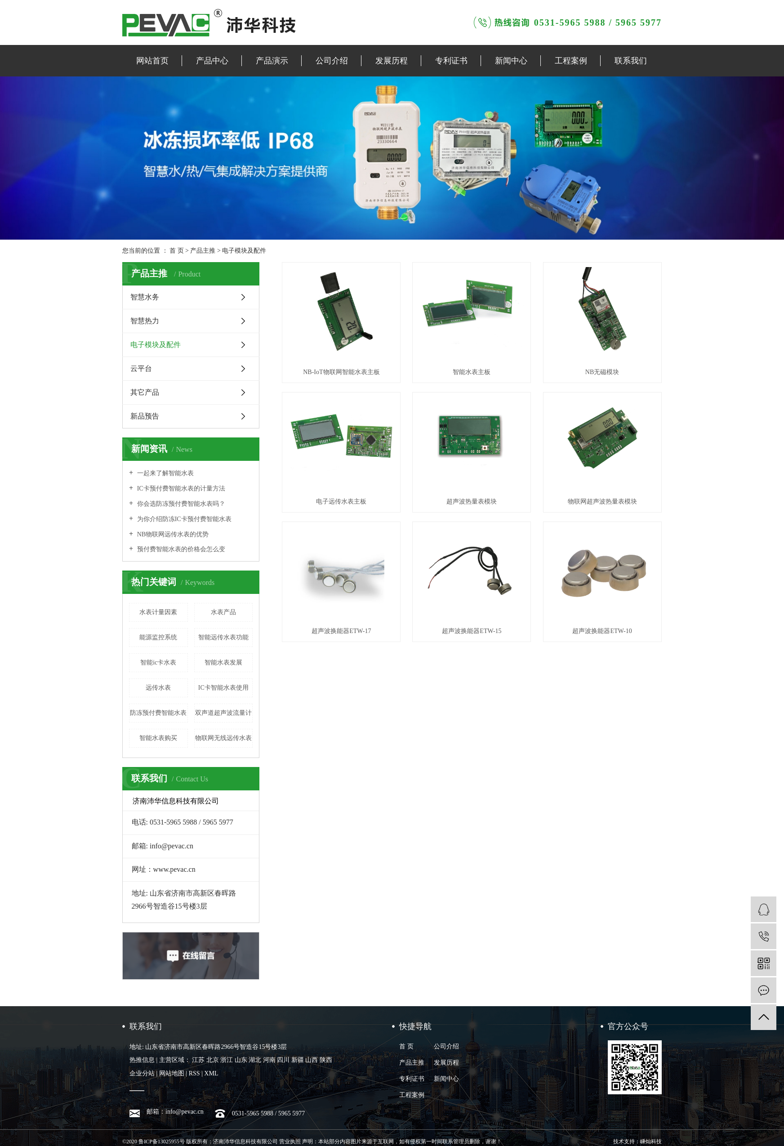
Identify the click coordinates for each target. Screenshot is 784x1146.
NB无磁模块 (602, 372)
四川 (283, 1060)
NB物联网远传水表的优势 (172, 534)
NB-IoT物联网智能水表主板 (341, 372)
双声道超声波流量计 (223, 712)
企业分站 (142, 1073)
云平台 (141, 368)
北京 (212, 1060)
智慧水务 (144, 297)
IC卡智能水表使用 (223, 687)
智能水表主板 (471, 372)
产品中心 (212, 60)
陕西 (326, 1060)
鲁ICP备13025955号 (161, 1141)
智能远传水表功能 (223, 637)
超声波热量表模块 (471, 501)
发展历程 (391, 60)
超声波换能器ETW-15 (471, 631)
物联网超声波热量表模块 (602, 501)
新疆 (297, 1060)
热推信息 (142, 1060)
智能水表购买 (158, 738)
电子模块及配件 (244, 250)
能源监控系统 (158, 637)
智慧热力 (144, 321)
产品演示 (272, 60)
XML (211, 1073)
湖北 (255, 1060)
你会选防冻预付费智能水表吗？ (180, 503)
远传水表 (158, 687)
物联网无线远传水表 (223, 738)
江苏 (198, 1060)
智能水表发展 (223, 662)
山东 (241, 1060)
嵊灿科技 (651, 1141)
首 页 (176, 250)
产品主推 (202, 250)
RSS (194, 1073)
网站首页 (152, 60)
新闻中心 (511, 60)
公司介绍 (332, 60)
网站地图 (171, 1073)
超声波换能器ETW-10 (602, 631)
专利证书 (451, 60)
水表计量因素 (158, 612)
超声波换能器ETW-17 (341, 631)
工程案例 (571, 60)
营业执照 (290, 1141)
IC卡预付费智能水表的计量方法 (180, 488)
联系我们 (631, 60)
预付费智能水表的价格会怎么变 (180, 549)
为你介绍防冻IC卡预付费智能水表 (183, 519)
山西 (311, 1060)
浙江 (226, 1060)
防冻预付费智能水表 (158, 712)
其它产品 (144, 392)
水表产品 (223, 612)
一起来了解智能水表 (164, 473)
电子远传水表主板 (341, 501)
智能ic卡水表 (158, 662)
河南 (269, 1060)
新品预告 (144, 416)
